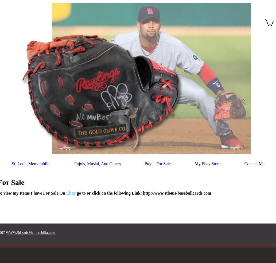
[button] (269, 22)
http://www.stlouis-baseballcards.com (177, 193)
